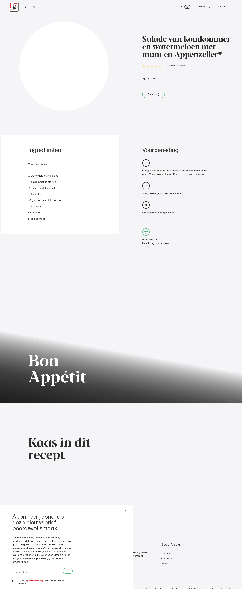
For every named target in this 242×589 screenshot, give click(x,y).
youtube (166, 553)
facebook (166, 563)
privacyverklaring (35, 580)
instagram (167, 558)
